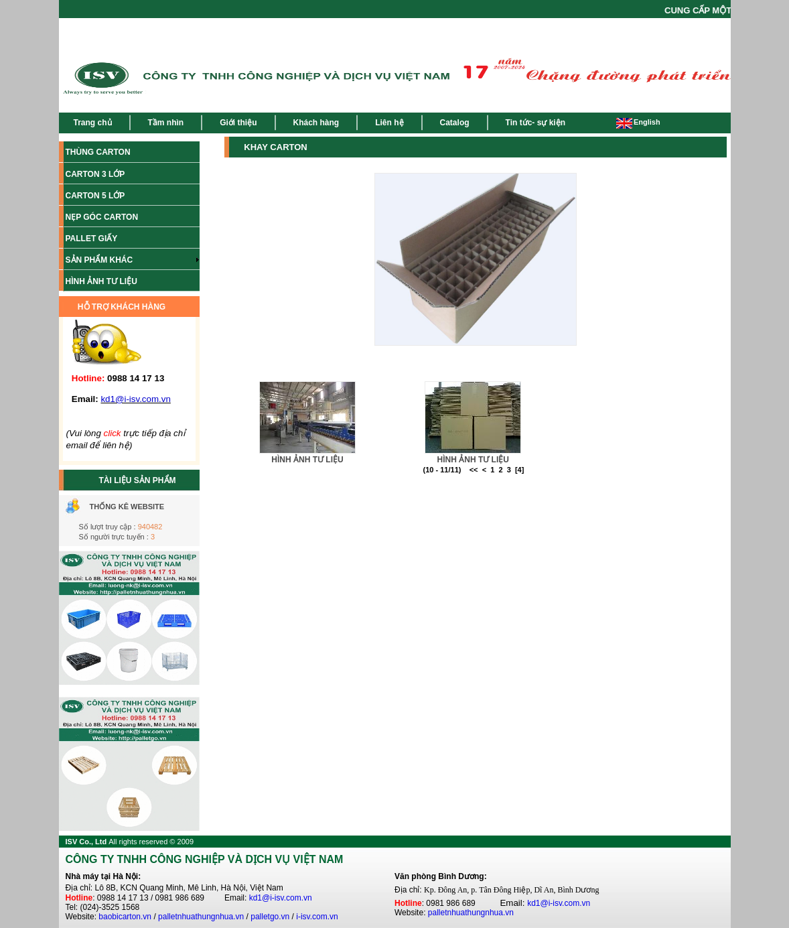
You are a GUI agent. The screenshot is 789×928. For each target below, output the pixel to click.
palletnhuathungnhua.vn (201, 916)
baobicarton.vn (124, 916)
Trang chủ (93, 122)
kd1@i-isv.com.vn (280, 898)
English (638, 122)
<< (474, 470)
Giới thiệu (238, 122)
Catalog (455, 122)
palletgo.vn (269, 916)
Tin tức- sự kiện (535, 122)
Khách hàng (316, 122)
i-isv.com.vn (317, 916)
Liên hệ (389, 122)
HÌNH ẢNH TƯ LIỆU (307, 459)
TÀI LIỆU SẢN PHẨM (137, 480)
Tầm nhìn (166, 122)
